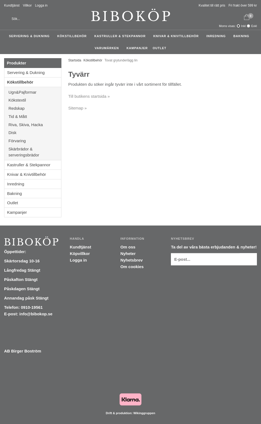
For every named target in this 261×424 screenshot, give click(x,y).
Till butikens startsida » (89, 96)
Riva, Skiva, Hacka (34, 124)
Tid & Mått (34, 116)
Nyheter (128, 253)
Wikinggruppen (144, 413)
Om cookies (132, 266)
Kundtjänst (12, 5)
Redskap (34, 108)
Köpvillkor (80, 253)
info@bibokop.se (35, 314)
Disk (34, 132)
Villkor (27, 5)
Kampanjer (137, 48)
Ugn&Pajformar (34, 92)
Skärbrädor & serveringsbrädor (34, 152)
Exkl (254, 26)
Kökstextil (34, 100)
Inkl (243, 26)
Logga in (41, 5)
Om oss (127, 247)
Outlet (159, 48)
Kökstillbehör (73, 36)
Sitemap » (77, 108)
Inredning (217, 36)
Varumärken (108, 48)
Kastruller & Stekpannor (121, 36)
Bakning (242, 36)
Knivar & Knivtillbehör (177, 36)
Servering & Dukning (30, 36)
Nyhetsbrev (131, 260)
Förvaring (34, 140)
